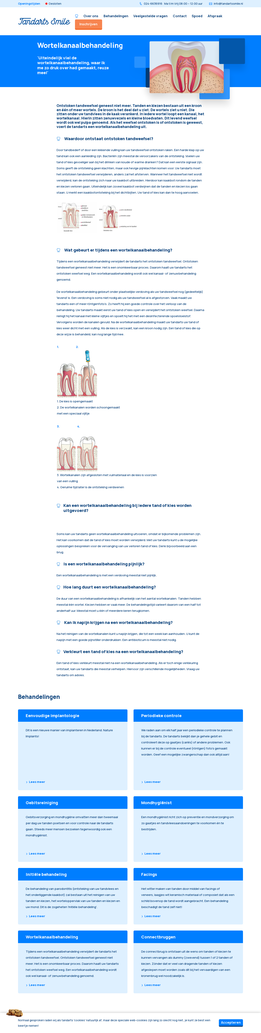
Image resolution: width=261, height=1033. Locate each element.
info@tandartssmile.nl (226, 3)
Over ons (90, 16)
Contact (180, 16)
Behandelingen (116, 16)
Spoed (197, 16)
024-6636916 (170, 3)
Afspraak (215, 16)
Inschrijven (88, 24)
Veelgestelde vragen (150, 16)
